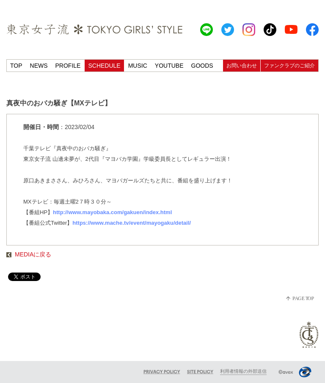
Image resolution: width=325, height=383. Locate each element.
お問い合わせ (241, 66)
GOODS (202, 65)
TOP (16, 65)
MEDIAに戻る (28, 254)
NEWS (39, 65)
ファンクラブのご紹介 (289, 66)
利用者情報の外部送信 (243, 371)
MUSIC (137, 65)
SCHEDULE (104, 65)
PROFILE (68, 65)
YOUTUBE (169, 65)
